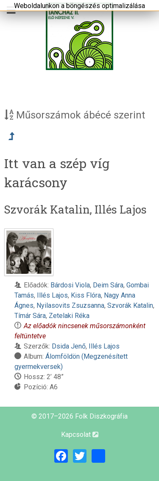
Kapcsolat (79, 434)
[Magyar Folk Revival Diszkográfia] (79, 36)
